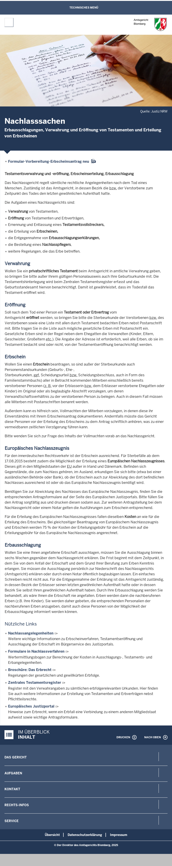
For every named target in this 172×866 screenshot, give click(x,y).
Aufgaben (13, 773)
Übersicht (52, 835)
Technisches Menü (83, 7)
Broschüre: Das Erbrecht (30, 669)
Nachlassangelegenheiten (31, 633)
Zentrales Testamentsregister (34, 682)
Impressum (118, 835)
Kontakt (12, 789)
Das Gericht (15, 757)
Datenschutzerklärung (85, 835)
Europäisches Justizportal (31, 706)
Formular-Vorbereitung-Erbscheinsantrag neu (48, 161)
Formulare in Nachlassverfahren (36, 651)
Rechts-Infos (16, 805)
